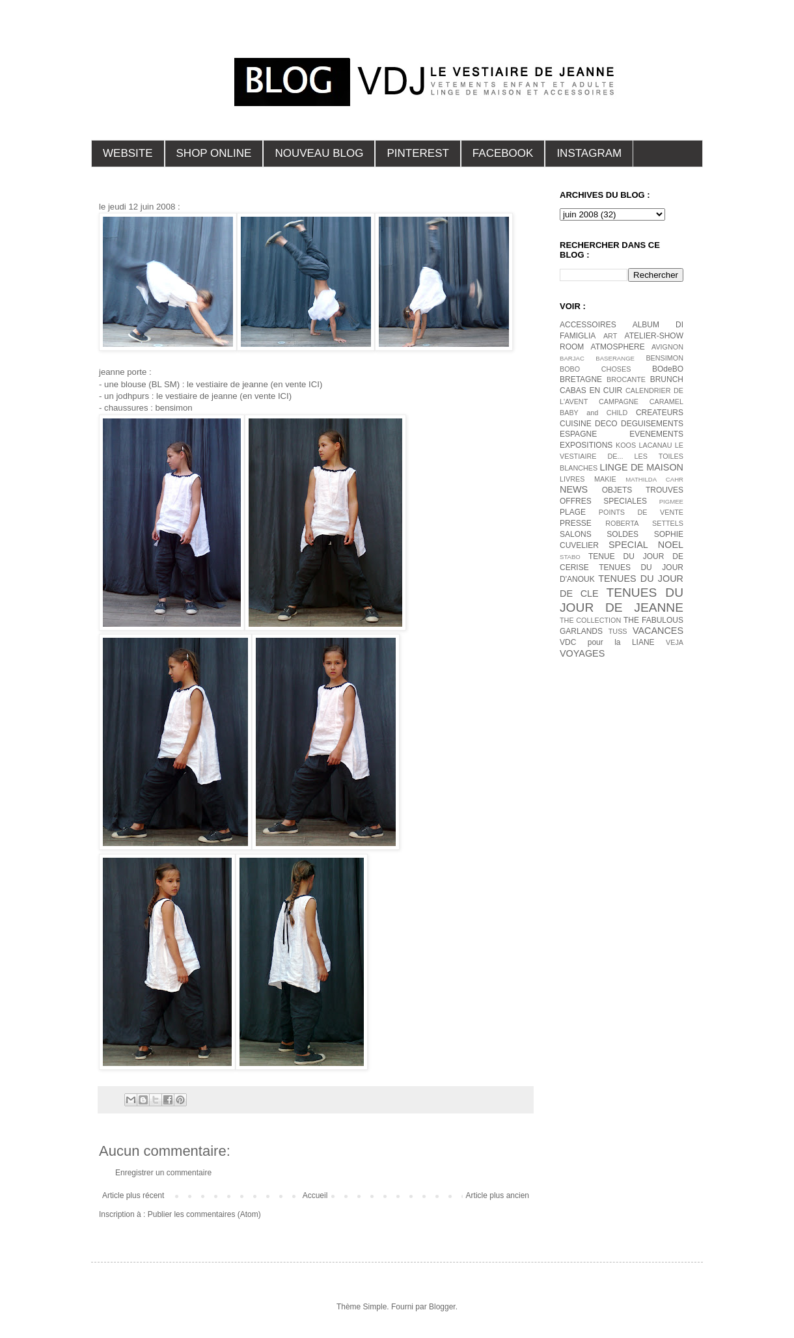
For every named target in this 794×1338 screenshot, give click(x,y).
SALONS (576, 534)
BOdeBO (667, 369)
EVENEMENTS (656, 434)
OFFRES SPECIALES (603, 501)
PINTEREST (417, 153)
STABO (570, 556)
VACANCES (658, 630)
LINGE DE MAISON (641, 467)
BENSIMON (664, 358)
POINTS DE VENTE (641, 512)
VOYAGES (582, 653)
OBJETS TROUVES (642, 490)
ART (610, 336)
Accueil (315, 1195)
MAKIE (605, 479)
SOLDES (622, 534)
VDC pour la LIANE (607, 642)
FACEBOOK (503, 153)
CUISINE (576, 423)
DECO (606, 423)
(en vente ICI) (296, 384)
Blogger (442, 1306)
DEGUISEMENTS (652, 423)
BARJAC (572, 358)
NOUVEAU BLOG (319, 153)
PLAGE (573, 512)
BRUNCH (666, 379)
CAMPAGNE (618, 401)
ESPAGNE (578, 434)
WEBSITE (128, 153)
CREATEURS (659, 412)
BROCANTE (626, 379)
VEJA (674, 642)
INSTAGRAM (589, 153)
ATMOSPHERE (618, 346)
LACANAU (655, 445)
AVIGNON (667, 347)
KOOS (626, 445)
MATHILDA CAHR (654, 479)
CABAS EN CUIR (591, 390)
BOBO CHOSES (595, 369)
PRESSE (576, 523)
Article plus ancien (497, 1195)
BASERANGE (615, 358)
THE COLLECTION (590, 620)
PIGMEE (671, 501)
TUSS (618, 631)
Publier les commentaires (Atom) (204, 1214)
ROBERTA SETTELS (644, 523)
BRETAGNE (581, 379)
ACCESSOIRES (588, 324)
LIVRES (572, 479)
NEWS (574, 489)
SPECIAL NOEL (646, 544)
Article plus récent (133, 1195)
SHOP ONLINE (214, 153)
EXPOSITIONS (586, 445)
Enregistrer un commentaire (163, 1172)
